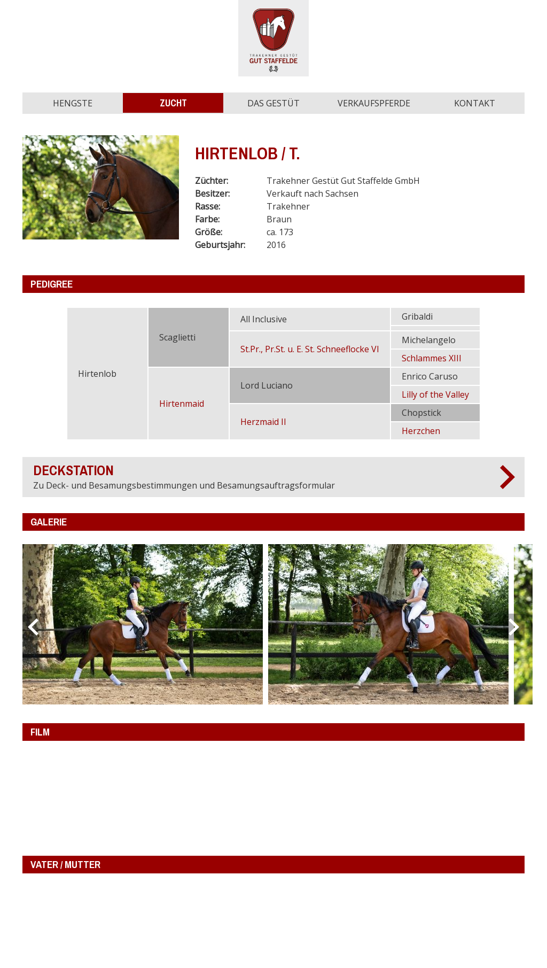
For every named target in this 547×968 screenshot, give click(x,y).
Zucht (173, 103)
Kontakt (474, 103)
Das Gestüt (273, 103)
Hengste (72, 103)
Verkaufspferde (374, 103)
